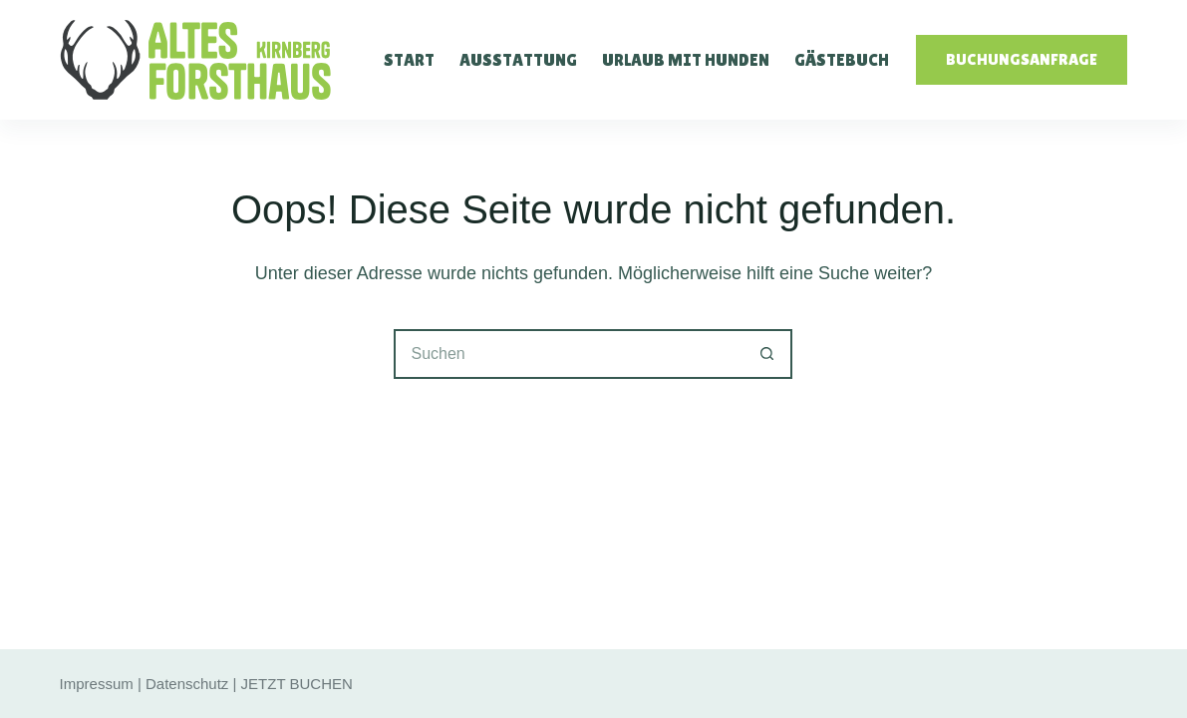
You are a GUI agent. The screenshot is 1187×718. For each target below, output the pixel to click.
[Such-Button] (767, 354)
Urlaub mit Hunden (685, 60)
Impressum (97, 683)
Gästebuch (841, 60)
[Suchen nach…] (568, 354)
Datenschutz (187, 683)
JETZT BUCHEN (297, 683)
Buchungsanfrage (1021, 59)
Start (409, 60)
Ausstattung (518, 60)
